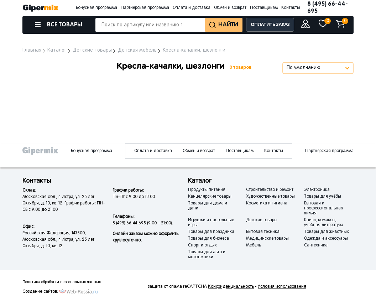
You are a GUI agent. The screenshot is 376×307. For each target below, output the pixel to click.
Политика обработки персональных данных (61, 282)
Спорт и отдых (202, 245)
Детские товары (261, 220)
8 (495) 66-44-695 (327, 7)
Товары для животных (326, 232)
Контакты (290, 8)
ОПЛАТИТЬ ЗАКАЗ (270, 24)
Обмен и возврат (230, 8)
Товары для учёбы (322, 196)
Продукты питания (206, 190)
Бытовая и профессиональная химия (323, 208)
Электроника (317, 190)
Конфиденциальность (231, 287)
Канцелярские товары (209, 196)
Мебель (253, 245)
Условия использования (282, 287)
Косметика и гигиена (266, 203)
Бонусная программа (96, 8)
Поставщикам (264, 8)
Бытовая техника (263, 232)
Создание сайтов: (40, 292)
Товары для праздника (211, 232)
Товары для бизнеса (208, 238)
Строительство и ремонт (269, 190)
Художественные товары (270, 196)
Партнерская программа (145, 8)
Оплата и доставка (191, 8)
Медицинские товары (267, 238)
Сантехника (316, 245)
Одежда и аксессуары (326, 238)
